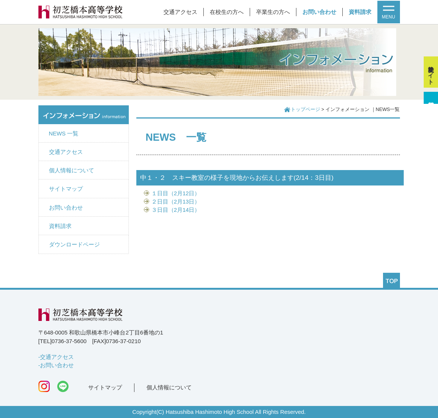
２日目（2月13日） (175, 202)
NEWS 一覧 (64, 134)
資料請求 (360, 12)
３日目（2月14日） (175, 210)
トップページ (305, 109)
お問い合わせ (319, 12)
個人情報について (71, 170)
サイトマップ (66, 189)
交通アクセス (180, 12)
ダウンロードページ (74, 245)
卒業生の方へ (273, 12)
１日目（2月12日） (175, 193)
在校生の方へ (227, 12)
